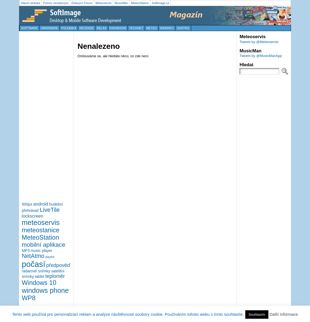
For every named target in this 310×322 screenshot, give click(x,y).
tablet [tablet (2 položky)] (39, 276)
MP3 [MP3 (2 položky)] (26, 250)
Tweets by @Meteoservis (259, 42)
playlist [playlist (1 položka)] (49, 256)
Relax (102, 28)
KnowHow (118, 28)
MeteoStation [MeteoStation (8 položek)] (40, 237)
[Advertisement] (43, 115)
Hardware (49, 28)
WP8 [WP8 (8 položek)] (28, 298)
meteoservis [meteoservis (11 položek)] (41, 222)
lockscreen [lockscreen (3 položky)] (32, 215)
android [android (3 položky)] (40, 203)
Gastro (183, 28)
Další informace (283, 314)
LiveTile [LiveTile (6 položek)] (50, 210)
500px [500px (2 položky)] (27, 204)
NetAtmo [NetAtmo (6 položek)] (33, 256)
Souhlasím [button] (257, 314)
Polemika (68, 28)
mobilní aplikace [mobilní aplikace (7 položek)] (43, 244)
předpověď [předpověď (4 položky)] (58, 265)
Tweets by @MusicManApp (261, 56)
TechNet (136, 28)
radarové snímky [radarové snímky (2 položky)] (36, 271)
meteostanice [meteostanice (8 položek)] (41, 230)
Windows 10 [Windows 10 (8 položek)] (39, 282)
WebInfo (167, 28)
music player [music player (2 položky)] (41, 250)
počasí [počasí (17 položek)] (33, 264)
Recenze (86, 28)
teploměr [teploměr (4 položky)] (55, 276)
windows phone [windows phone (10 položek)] (45, 290)
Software (29, 28)
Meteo (151, 28)
